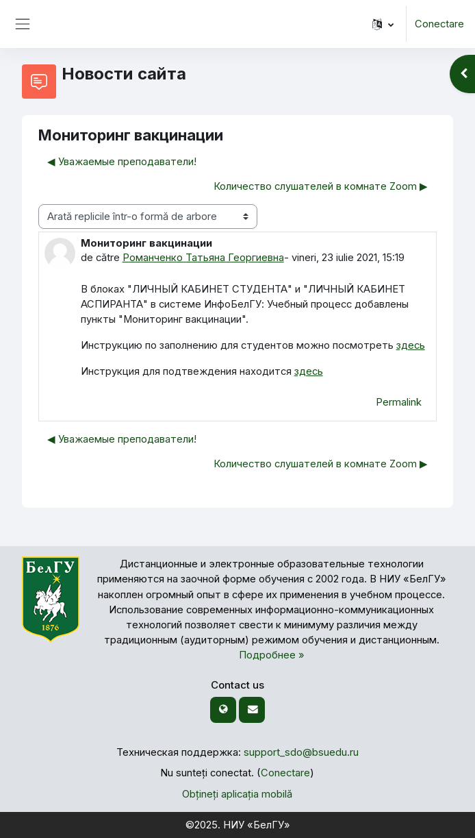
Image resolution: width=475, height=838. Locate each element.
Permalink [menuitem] (399, 402)
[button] (383, 24)
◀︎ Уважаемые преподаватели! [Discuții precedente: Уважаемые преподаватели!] (121, 162)
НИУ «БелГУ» (256, 825)
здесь (410, 345)
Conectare (439, 24)
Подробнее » (272, 655)
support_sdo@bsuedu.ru (301, 752)
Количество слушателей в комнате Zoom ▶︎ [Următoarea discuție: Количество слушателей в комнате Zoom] (321, 186)
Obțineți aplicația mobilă (237, 794)
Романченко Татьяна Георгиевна (203, 257)
